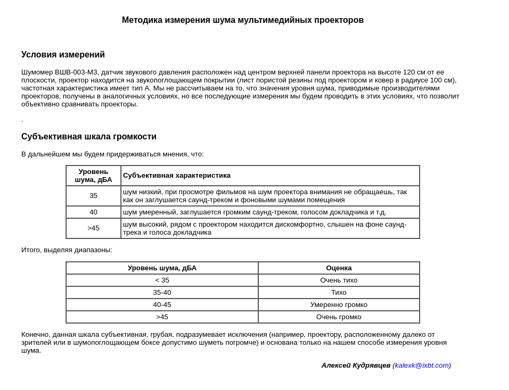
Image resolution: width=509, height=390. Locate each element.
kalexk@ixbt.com (422, 365)
